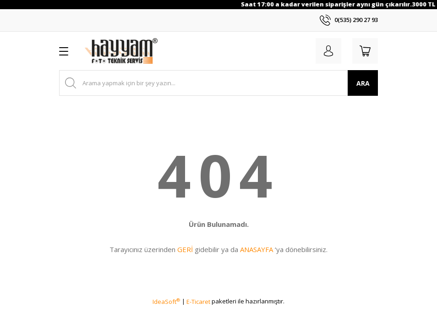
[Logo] (121, 51)
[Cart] (365, 51)
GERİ (185, 249)
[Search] (218, 83)
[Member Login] (328, 51)
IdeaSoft (166, 301)
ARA (363, 83)
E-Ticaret (198, 301)
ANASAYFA (256, 249)
